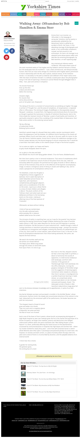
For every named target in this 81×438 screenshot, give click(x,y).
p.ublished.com (60, 418)
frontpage (5, 14)
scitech (55, 14)
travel (42, 14)
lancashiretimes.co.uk (43, 420)
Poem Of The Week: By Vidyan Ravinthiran (40, 393)
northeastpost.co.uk (54, 420)
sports (49, 14)
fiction (68, 14)
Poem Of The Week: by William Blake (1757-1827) (42, 380)
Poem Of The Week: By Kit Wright (39, 367)
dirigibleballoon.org (32, 420)
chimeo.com (14, 420)
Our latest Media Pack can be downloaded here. (40, 431)
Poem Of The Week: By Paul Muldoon (40, 386)
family (37, 14)
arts (19, 14)
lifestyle (30, 14)
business (14, 14)
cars (24, 14)
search (47, 1)
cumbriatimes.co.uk (22, 420)
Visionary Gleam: (38, 374)
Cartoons (75, 14)
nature (61, 14)
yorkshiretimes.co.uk (64, 420)
